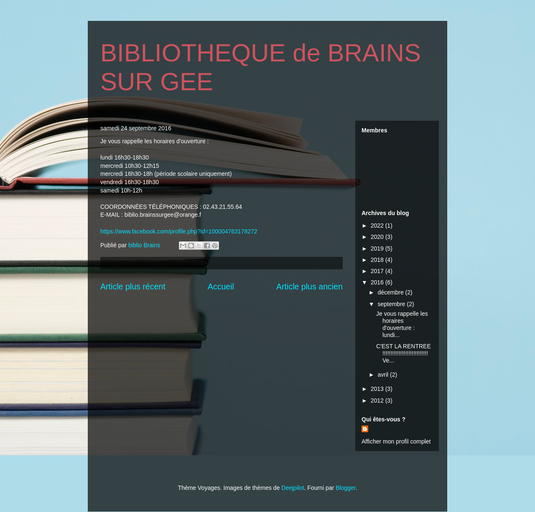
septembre (392, 304)
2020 (378, 236)
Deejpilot (292, 487)
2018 (378, 259)
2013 (378, 388)
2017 (378, 271)
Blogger (345, 487)
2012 (378, 400)
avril (383, 374)
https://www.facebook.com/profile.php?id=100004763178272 (178, 231)
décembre (391, 292)
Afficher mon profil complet (396, 441)
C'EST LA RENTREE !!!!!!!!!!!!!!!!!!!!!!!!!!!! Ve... (403, 353)
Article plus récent (133, 286)
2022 (378, 225)
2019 (378, 248)
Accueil (221, 286)
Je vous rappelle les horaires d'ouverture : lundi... (402, 324)
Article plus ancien (309, 286)
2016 (378, 282)
